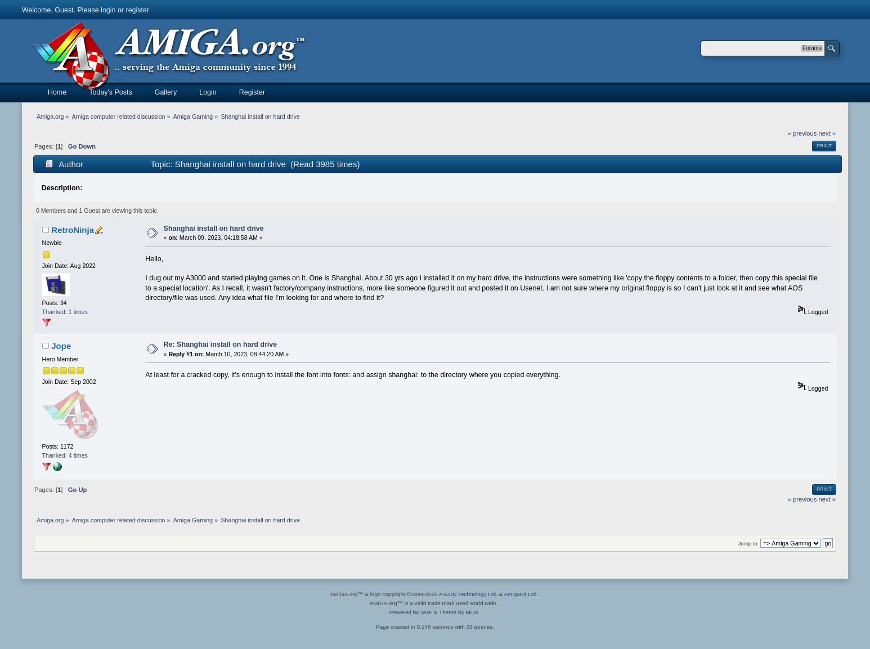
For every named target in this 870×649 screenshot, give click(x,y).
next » (827, 133)
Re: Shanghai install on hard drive (220, 344)
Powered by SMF (410, 612)
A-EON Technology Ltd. (468, 594)
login (108, 10)
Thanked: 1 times (65, 311)
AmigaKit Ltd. (520, 594)
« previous (802, 133)
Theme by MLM (458, 612)
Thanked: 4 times (65, 455)
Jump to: (748, 543)
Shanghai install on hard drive (214, 228)
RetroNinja (72, 230)
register (137, 10)
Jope (61, 346)
